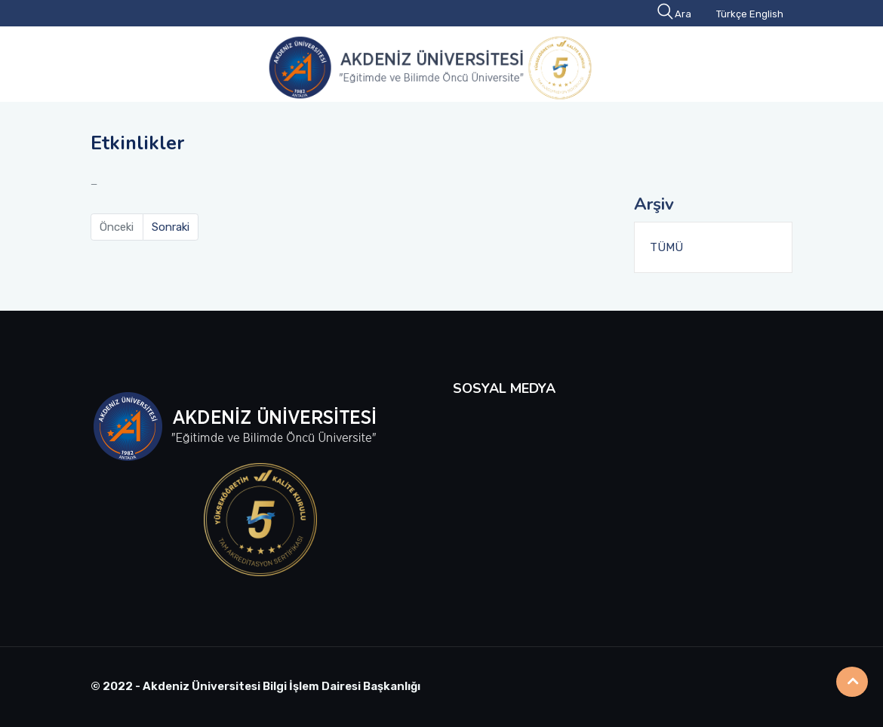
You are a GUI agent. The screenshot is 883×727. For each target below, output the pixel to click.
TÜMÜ (666, 247)
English (766, 14)
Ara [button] (675, 14)
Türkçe (731, 14)
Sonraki (170, 227)
